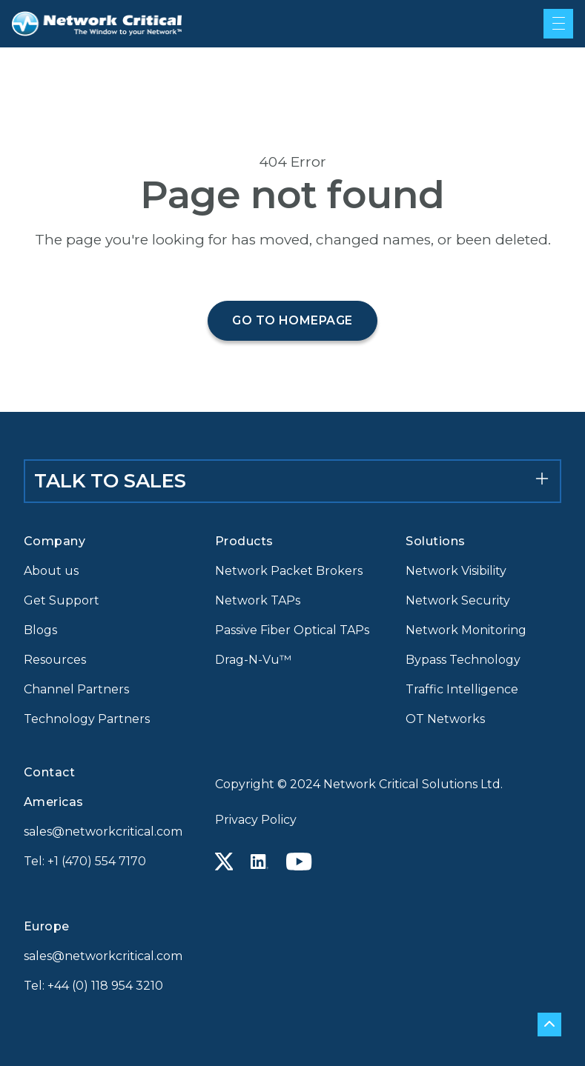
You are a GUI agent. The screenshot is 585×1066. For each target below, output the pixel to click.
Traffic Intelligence (462, 689)
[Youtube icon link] (299, 861)
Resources (55, 660)
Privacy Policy (256, 820)
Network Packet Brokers (289, 571)
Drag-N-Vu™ (253, 660)
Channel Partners (76, 689)
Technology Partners (87, 719)
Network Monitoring (466, 630)
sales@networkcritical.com (101, 832)
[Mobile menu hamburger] (558, 24)
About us (51, 571)
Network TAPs (257, 600)
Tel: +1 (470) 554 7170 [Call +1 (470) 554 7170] (85, 861)
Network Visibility (456, 571)
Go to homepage (292, 320)
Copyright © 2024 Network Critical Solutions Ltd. (359, 784)
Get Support (61, 600)
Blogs (40, 630)
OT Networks (445, 719)
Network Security (458, 600)
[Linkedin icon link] (259, 861)
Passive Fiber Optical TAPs (292, 630)
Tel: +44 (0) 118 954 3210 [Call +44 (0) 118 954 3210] (93, 986)
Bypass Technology (463, 660)
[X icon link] (224, 861)
